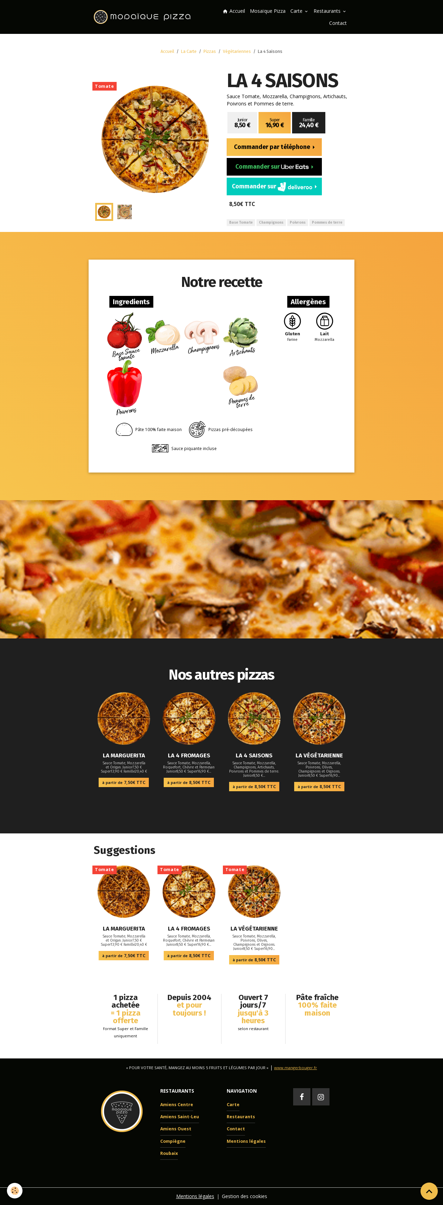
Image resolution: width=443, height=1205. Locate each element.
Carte (297, 11)
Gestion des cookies (244, 1196)
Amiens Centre (176, 1105)
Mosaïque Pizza (268, 11)
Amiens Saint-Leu (179, 1117)
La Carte (189, 51)
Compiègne (173, 1141)
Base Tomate (241, 222)
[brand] (143, 17)
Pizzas (210, 51)
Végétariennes (237, 51)
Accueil (234, 11)
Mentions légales (246, 1141)
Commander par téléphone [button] (272, 147)
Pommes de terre (327, 222)
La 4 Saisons (254, 755)
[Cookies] (14, 1190)
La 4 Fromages (189, 755)
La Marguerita (124, 755)
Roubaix (169, 1153)
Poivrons (298, 222)
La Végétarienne (319, 755)
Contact (338, 23)
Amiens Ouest (175, 1129)
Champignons (271, 222)
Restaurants (328, 11)
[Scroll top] (429, 1191)
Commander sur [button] (272, 166)
